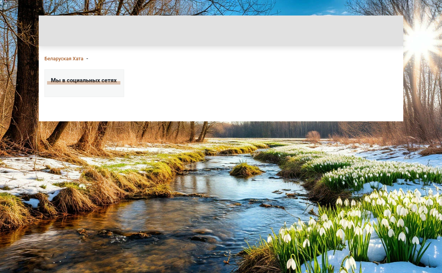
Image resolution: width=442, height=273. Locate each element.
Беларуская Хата (64, 58)
